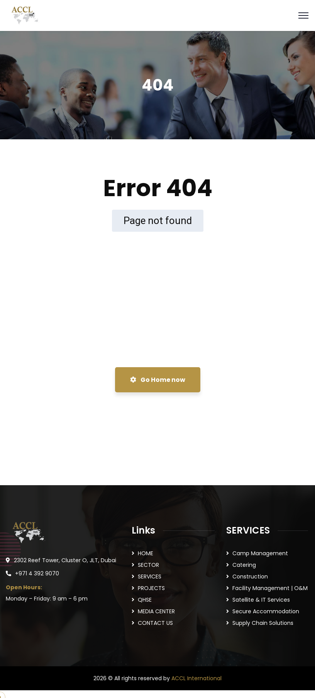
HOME (145, 553)
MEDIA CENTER (156, 611)
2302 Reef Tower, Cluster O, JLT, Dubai (65, 560)
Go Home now (157, 379)
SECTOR (148, 565)
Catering (244, 565)
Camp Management (260, 553)
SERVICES (149, 576)
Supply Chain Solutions (262, 623)
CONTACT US (155, 623)
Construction (250, 576)
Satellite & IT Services (261, 600)
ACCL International (196, 678)
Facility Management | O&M (270, 588)
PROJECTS (151, 588)
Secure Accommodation (265, 611)
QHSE (145, 600)
